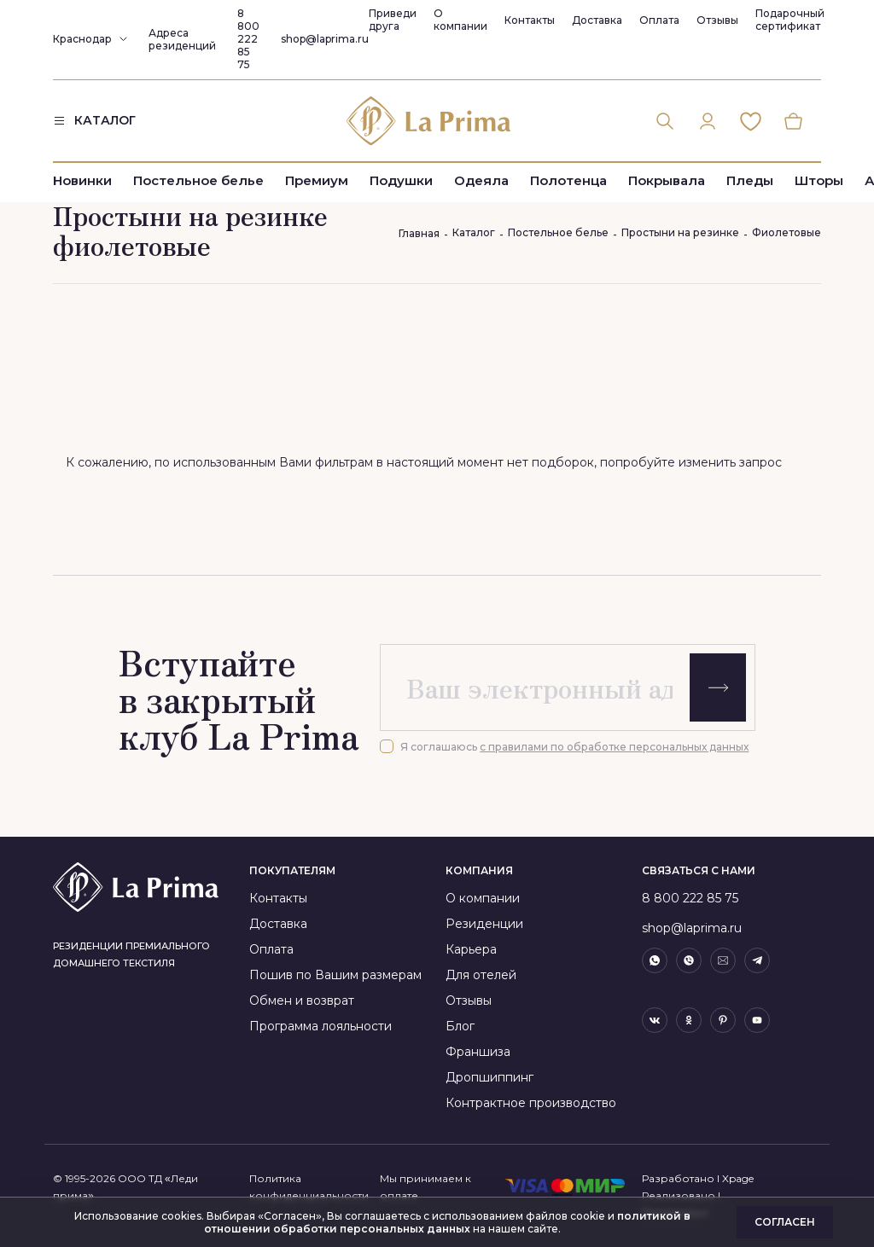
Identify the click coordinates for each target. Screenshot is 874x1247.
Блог (460, 1026)
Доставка (597, 20)
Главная (419, 233)
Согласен (785, 1221)
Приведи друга (393, 19)
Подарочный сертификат (789, 19)
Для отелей (481, 975)
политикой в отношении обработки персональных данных (447, 1222)
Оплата (659, 20)
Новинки (82, 181)
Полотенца (568, 181)
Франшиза (478, 1051)
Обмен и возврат (301, 1000)
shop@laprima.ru (325, 38)
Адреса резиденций (182, 39)
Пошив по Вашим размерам (335, 975)
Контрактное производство (531, 1103)
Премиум (316, 181)
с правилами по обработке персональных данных (614, 746)
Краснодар (82, 38)
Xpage (738, 1178)
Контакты (529, 20)
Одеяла (481, 181)
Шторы (819, 181)
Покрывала (666, 181)
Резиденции (484, 923)
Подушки (401, 181)
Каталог (473, 232)
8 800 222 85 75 (248, 39)
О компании (460, 19)
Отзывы (717, 20)
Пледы (749, 181)
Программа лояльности (320, 1026)
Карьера (471, 949)
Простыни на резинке (680, 232)
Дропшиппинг (489, 1077)
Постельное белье (198, 181)
